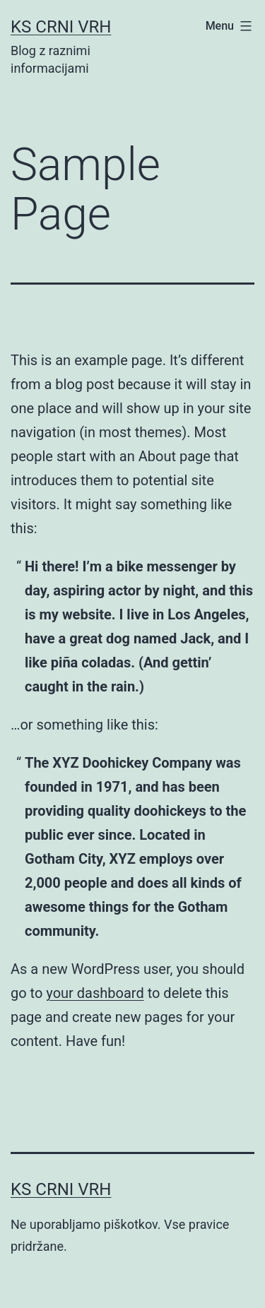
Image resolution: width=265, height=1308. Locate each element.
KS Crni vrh (61, 27)
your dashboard (94, 993)
